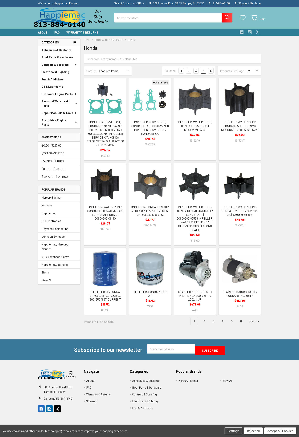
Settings (233, 431)
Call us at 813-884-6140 (58, 400)
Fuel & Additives (52, 82)
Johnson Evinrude (53, 240)
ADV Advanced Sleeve (55, 260)
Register (255, 3)
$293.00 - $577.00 (53, 156)
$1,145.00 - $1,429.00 (55, 180)
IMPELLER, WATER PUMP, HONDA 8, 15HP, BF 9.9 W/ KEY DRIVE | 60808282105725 (239, 129)
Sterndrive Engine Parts (59, 126)
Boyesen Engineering (55, 232)
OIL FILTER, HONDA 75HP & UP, (150, 297)
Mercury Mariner (51, 201)
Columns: (171, 74)
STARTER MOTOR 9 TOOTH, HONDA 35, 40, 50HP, (240, 297)
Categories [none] (50, 45)
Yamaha (47, 208)
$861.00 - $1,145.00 (53, 172)
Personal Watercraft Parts (59, 107)
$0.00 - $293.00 (52, 149)
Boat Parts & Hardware (57, 60)
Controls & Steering (59, 68)
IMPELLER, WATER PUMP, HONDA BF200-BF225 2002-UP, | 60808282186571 (240, 214)
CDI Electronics (51, 224)
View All (46, 283)
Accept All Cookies (280, 431)
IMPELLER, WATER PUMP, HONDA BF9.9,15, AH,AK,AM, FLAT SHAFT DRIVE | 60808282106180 (105, 216)
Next (254, 325)
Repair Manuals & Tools (59, 116)
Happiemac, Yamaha (55, 268)
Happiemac (49, 216)
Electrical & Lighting (55, 75)
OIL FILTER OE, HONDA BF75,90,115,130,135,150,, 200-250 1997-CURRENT (105, 299)
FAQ (56, 36)
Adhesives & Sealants (56, 53)
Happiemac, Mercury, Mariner (55, 250)
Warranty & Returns (82, 36)
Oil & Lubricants (52, 90)
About (42, 36)
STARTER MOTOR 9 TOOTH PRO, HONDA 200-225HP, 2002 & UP (195, 299)
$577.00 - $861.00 (53, 164)
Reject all (253, 431)
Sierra (45, 275)
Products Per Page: (232, 74)
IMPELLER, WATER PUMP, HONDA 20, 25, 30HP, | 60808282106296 (195, 129)
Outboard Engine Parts (59, 97)
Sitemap (91, 403)
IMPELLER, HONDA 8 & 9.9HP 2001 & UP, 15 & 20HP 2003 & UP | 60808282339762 (150, 214)
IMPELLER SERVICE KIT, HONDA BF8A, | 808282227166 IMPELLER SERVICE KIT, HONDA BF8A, (150, 131)
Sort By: (91, 74)
